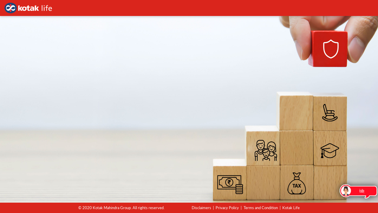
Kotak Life (291, 207)
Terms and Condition (261, 207)
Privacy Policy (227, 207)
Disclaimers (201, 207)
